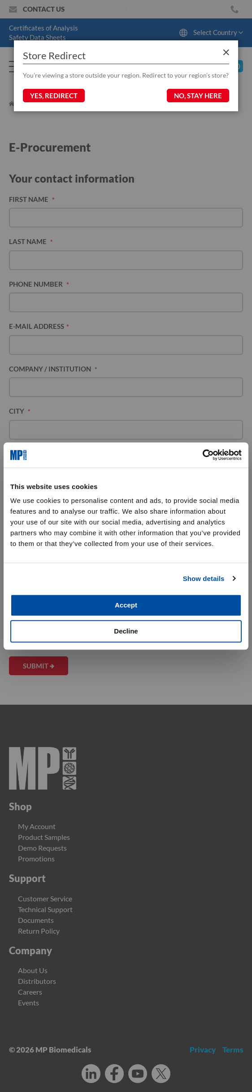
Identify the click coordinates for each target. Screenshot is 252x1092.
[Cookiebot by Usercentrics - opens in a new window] (202, 455)
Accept (126, 605)
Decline (126, 631)
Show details (204, 578)
